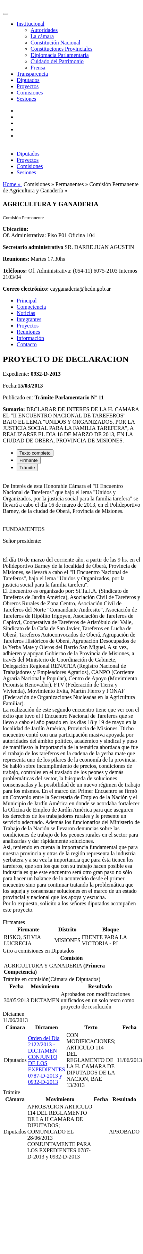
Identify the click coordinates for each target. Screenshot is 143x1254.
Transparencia (32, 74)
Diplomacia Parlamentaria (60, 55)
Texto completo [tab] (35, 453)
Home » (12, 184)
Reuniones (28, 332)
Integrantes (29, 319)
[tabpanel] (71, 698)
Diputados (28, 80)
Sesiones (26, 99)
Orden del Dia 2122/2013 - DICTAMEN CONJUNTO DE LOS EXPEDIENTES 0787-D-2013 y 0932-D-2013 (46, 1060)
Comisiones (30, 92)
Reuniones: (16, 259)
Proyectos (28, 86)
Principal (27, 301)
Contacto (27, 344)
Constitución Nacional (56, 42)
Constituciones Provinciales (61, 49)
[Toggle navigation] (5, 14)
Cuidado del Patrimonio (57, 61)
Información (30, 338)
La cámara (42, 36)
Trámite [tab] (27, 467)
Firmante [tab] (28, 460)
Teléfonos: (15, 271)
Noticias (26, 313)
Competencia (31, 307)
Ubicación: (15, 229)
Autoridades (44, 30)
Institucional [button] (30, 24)
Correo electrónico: (26, 289)
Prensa (38, 67)
